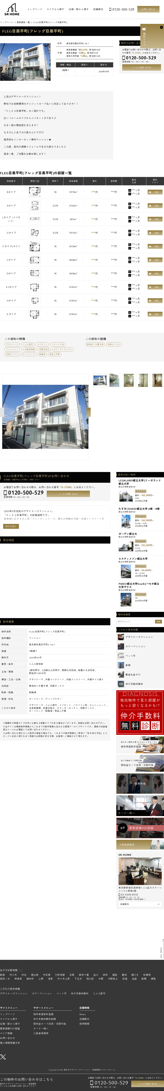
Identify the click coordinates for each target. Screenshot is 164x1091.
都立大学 (83, 49)
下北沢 (78, 979)
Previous (2, 412)
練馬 (153, 979)
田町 (105, 975)
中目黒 (46, 975)
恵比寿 (34, 975)
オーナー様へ (126, 813)
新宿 (2, 975)
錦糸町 (30, 979)
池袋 (134, 979)
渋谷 (24, 975)
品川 (95, 975)
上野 (41, 979)
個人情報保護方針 (10, 1042)
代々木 (13, 975)
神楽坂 (18, 979)
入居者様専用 (126, 844)
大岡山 (82, 52)
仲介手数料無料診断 (44, 1019)
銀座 (114, 975)
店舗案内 (98, 9)
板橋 (143, 979)
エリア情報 (6, 1033)
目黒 (72, 975)
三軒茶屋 (60, 975)
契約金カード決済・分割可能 (49, 1023)
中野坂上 (113, 979)
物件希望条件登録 (43, 1014)
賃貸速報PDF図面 (10, 1028)
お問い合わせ (148, 9)
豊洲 (124, 975)
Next (88, 412)
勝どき (135, 975)
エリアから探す (55, 9)
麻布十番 (84, 975)
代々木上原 (63, 979)
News (82, 1014)
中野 (100, 979)
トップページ (34, 9)
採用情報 (140, 783)
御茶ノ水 (5, 979)
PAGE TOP (161, 953)
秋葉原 (147, 975)
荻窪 (124, 979)
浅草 (50, 979)
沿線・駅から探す (79, 9)
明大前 (90, 979)
